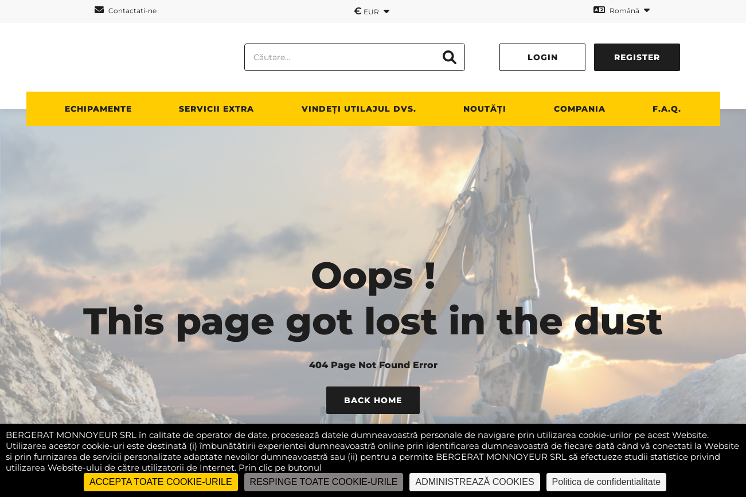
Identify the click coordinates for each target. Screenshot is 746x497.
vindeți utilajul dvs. (359, 109)
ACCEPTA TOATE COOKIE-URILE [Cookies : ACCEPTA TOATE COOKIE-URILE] (160, 482)
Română (621, 10)
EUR (371, 11)
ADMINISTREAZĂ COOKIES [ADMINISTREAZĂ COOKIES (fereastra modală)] (474, 482)
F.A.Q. (667, 109)
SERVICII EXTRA (216, 109)
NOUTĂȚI (484, 109)
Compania (580, 109)
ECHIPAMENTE (98, 109)
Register (637, 57)
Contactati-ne (126, 10)
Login (543, 57)
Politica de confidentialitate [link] (606, 482)
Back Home (373, 400)
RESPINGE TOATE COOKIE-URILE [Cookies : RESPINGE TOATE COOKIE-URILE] (324, 482)
